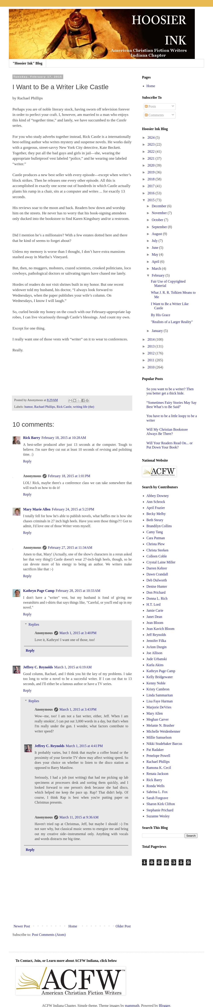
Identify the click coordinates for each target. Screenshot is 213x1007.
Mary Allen (154, 713)
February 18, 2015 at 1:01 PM (69, 476)
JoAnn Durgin (156, 647)
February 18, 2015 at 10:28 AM (63, 438)
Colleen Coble (156, 556)
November (160, 213)
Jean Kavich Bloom (160, 629)
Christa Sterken (157, 550)
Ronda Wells (155, 786)
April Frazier (155, 508)
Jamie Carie (154, 610)
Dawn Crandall (157, 574)
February (159, 275)
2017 (152, 186)
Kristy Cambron (158, 689)
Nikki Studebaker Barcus (164, 744)
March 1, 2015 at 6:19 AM (73, 667)
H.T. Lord (153, 604)
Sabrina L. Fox (157, 792)
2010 (152, 367)
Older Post (123, 926)
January (158, 331)
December (159, 206)
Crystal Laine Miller (161, 562)
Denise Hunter (156, 586)
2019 (152, 172)
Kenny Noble (156, 683)
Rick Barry (31, 438)
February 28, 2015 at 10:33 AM (78, 591)
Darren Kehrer (156, 568)
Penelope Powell (158, 756)
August (157, 234)
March (157, 268)
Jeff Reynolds (156, 635)
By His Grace (160, 315)
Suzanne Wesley (158, 816)
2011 (151, 360)
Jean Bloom (154, 623)
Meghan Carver (157, 719)
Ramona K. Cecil (158, 768)
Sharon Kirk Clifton (160, 804)
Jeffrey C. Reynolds (38, 667)
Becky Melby (156, 514)
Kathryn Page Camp (38, 591)
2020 (152, 165)
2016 (152, 193)
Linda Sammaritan (159, 695)
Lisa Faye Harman (159, 701)
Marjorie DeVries (158, 707)
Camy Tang (154, 532)
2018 (152, 179)
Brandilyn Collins (159, 526)
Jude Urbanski (156, 659)
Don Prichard (156, 592)
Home (73, 926)
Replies (34, 624)
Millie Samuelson (159, 737)
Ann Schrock (155, 502)
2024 (152, 137)
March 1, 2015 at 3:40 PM (78, 633)
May (155, 254)
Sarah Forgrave (157, 798)
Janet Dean (154, 617)
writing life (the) (83, 406)
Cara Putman (155, 538)
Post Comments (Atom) (49, 935)
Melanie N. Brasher (160, 725)
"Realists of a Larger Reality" (172, 322)
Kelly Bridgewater (159, 677)
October (158, 220)
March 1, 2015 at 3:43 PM (78, 709)
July (155, 241)
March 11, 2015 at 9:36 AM (79, 817)
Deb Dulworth (156, 580)
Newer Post (22, 926)
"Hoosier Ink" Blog (27, 63)
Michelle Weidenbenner (163, 731)
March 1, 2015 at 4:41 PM (84, 746)
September (160, 227)
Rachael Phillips (44, 406)
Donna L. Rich (157, 598)
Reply (27, 461)
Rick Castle (64, 406)
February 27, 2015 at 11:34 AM (70, 547)
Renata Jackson (157, 774)
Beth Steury (154, 520)
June (155, 247)
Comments (154, 115)
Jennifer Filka (156, 641)
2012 (152, 353)
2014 (152, 339)
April (156, 261)
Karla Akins (155, 665)
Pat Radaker (155, 750)
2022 (152, 151)
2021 (152, 158)
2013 (152, 346)
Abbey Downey (157, 496)
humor (28, 406)
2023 (152, 144)
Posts (150, 106)
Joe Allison (154, 653)
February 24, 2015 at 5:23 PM (73, 509)
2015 (152, 200)
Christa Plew (155, 544)
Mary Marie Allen (37, 509)
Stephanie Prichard (159, 810)
